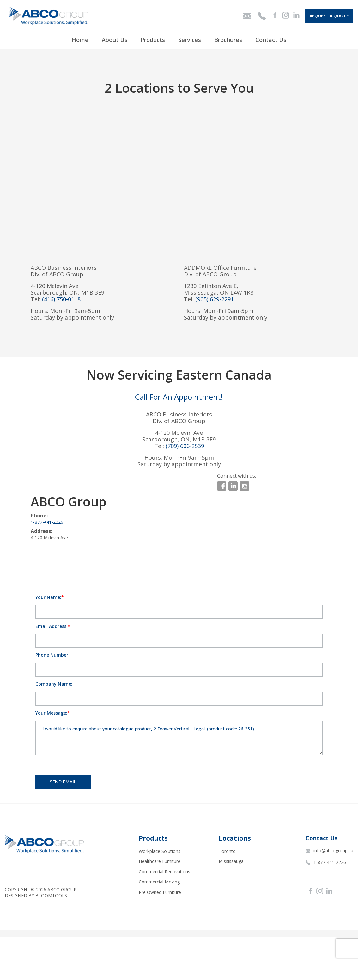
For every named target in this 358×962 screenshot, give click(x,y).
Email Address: (51, 626)
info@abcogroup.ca (329, 850)
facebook (221, 486)
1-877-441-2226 (47, 522)
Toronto (227, 851)
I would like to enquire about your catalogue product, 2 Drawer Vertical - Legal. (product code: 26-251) (179, 738)
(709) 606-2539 (185, 446)
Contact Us (270, 40)
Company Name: (53, 684)
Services (189, 40)
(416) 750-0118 (61, 299)
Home (80, 40)
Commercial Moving (159, 882)
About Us (114, 40)
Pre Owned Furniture (160, 892)
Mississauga (231, 861)
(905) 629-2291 (214, 299)
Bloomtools (51, 896)
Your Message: (51, 713)
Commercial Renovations (164, 872)
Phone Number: (52, 655)
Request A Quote (329, 16)
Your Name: (48, 597)
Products (153, 40)
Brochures (228, 40)
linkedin (233, 486)
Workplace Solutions (159, 851)
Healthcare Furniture (159, 861)
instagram (244, 486)
